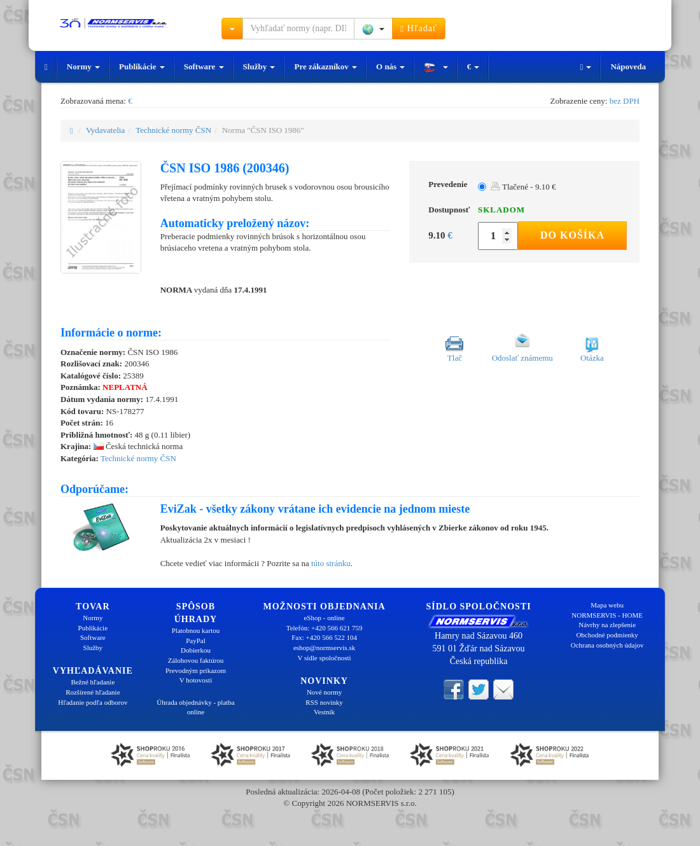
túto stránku (331, 563)
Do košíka (572, 235)
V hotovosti (195, 680)
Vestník (324, 712)
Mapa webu (607, 605)
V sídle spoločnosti (324, 658)
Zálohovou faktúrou (196, 660)
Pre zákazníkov (325, 66)
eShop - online (324, 617)
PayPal (196, 640)
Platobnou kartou (196, 630)
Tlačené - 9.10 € (523, 186)
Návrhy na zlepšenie (607, 624)
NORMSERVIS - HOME (607, 615)
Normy (83, 66)
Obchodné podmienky (607, 635)
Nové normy (324, 692)
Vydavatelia (105, 130)
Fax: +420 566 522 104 (324, 637)
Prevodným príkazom (195, 670)
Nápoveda (628, 66)
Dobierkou (196, 650)
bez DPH (625, 101)
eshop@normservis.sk (324, 647)
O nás (390, 66)
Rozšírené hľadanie (93, 692)
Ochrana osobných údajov (607, 645)
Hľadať (418, 29)
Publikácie (142, 66)
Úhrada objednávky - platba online (195, 707)
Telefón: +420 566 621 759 (324, 628)
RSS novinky (323, 702)
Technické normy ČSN (173, 130)
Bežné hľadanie (93, 682)
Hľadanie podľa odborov (92, 702)
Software (204, 66)
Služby (259, 66)
